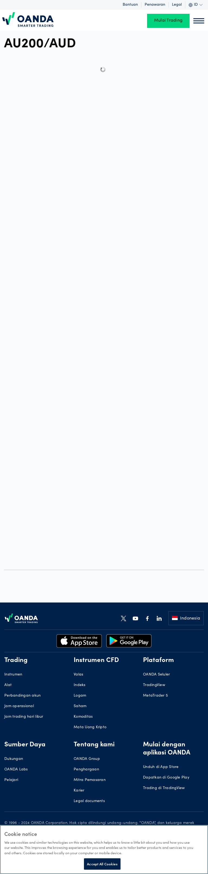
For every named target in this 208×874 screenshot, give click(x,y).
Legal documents (89, 801)
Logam (80, 696)
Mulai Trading (168, 21)
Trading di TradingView (164, 788)
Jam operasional (19, 706)
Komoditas (83, 717)
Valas (78, 675)
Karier (79, 791)
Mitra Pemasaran (90, 780)
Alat (8, 685)
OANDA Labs (16, 770)
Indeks (80, 685)
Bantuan (130, 5)
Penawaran (155, 5)
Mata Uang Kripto (90, 727)
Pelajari (11, 780)
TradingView (154, 685)
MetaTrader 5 (155, 696)
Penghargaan (86, 770)
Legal (177, 5)
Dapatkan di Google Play (166, 778)
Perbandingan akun (22, 696)
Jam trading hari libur (23, 717)
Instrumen (13, 675)
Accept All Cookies (102, 864)
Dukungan (13, 759)
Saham (80, 706)
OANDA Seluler (156, 675)
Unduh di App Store (161, 767)
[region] (104, 849)
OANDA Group (87, 759)
